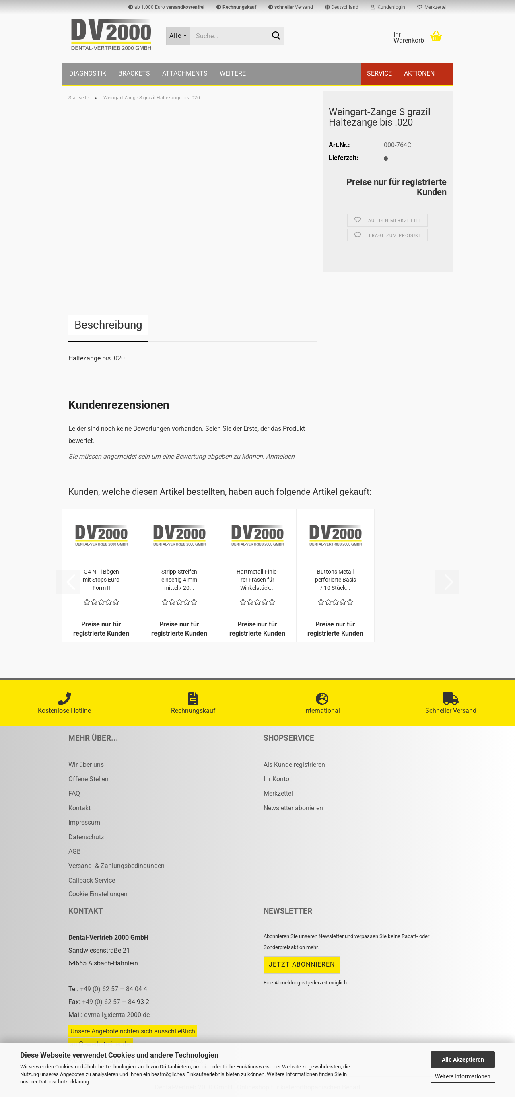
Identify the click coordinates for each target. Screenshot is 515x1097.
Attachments (185, 73)
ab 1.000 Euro (166, 7)
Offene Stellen (88, 779)
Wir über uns (86, 764)
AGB (74, 851)
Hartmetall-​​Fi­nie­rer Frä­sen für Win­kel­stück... (257, 579)
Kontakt (79, 808)
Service (379, 73)
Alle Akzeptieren (463, 1059)
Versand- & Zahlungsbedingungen (116, 866)
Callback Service (91, 880)
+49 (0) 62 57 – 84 (109, 1002)
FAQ (74, 793)
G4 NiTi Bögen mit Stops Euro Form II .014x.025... (101, 580)
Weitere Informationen (462, 1076)
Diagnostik (87, 73)
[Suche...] (178, 36)
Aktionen (419, 73)
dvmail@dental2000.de (117, 1015)
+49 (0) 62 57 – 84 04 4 (113, 989)
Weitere (233, 73)
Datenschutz (86, 837)
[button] (342, 7)
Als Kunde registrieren (294, 764)
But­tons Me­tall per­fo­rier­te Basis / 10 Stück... (335, 579)
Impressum (84, 822)
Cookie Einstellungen (98, 894)
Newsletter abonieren (293, 808)
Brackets (134, 73)
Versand (290, 7)
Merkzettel (432, 7)
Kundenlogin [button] (388, 7)
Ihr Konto (276, 779)
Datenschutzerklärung (64, 1081)
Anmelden (280, 456)
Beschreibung (108, 324)
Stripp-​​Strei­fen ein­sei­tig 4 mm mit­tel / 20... (179, 579)
